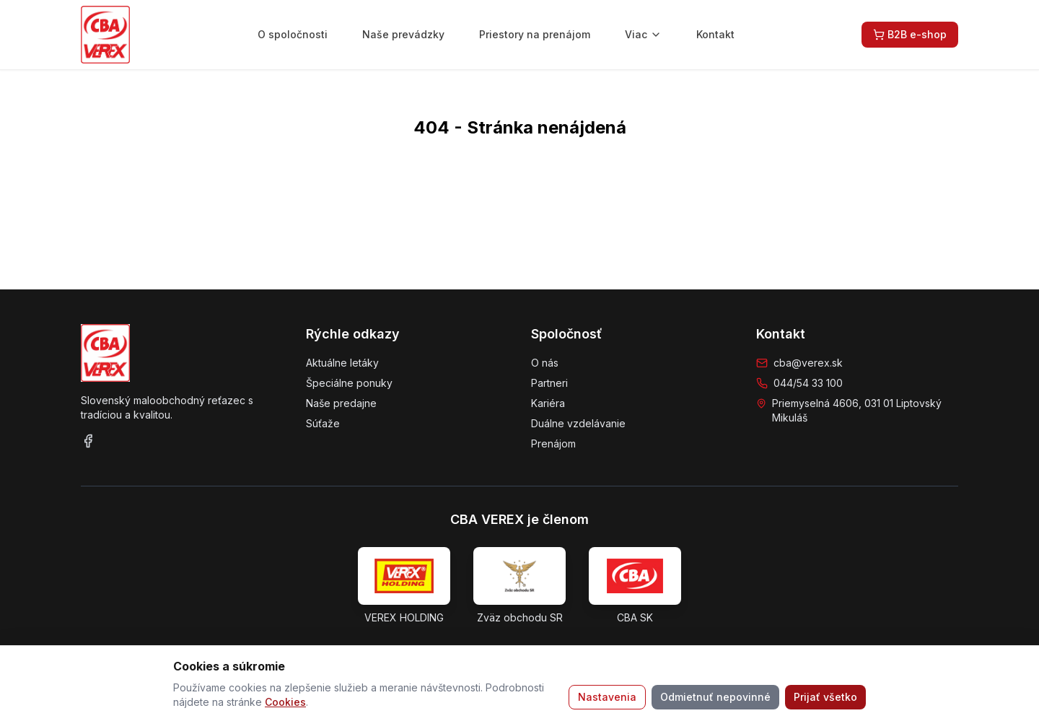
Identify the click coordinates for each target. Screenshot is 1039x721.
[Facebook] (88, 441)
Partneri (549, 383)
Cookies (285, 702)
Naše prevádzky (403, 34)
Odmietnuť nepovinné (715, 697)
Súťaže (323, 423)
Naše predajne (341, 403)
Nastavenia (607, 697)
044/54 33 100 (808, 383)
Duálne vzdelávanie (578, 423)
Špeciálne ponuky (349, 383)
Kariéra (548, 403)
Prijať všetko (825, 697)
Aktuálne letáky (342, 363)
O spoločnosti (293, 34)
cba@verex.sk (808, 363)
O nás (544, 363)
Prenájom (553, 443)
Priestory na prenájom (534, 34)
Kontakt (715, 34)
